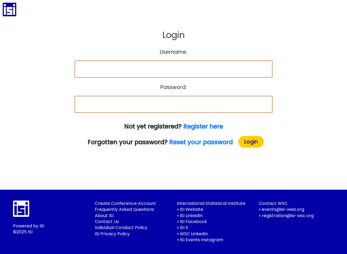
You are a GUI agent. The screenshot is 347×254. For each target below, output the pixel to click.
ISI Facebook (193, 221)
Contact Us (107, 221)
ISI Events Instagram (201, 240)
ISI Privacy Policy (112, 234)
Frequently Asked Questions (124, 209)
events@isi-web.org (283, 209)
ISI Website (191, 209)
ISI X (184, 227)
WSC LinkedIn (194, 234)
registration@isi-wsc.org (288, 215)
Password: (173, 87)
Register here (203, 126)
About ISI (104, 215)
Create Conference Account (125, 203)
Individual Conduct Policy (121, 227)
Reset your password (201, 142)
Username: (173, 52)
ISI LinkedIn (191, 215)
